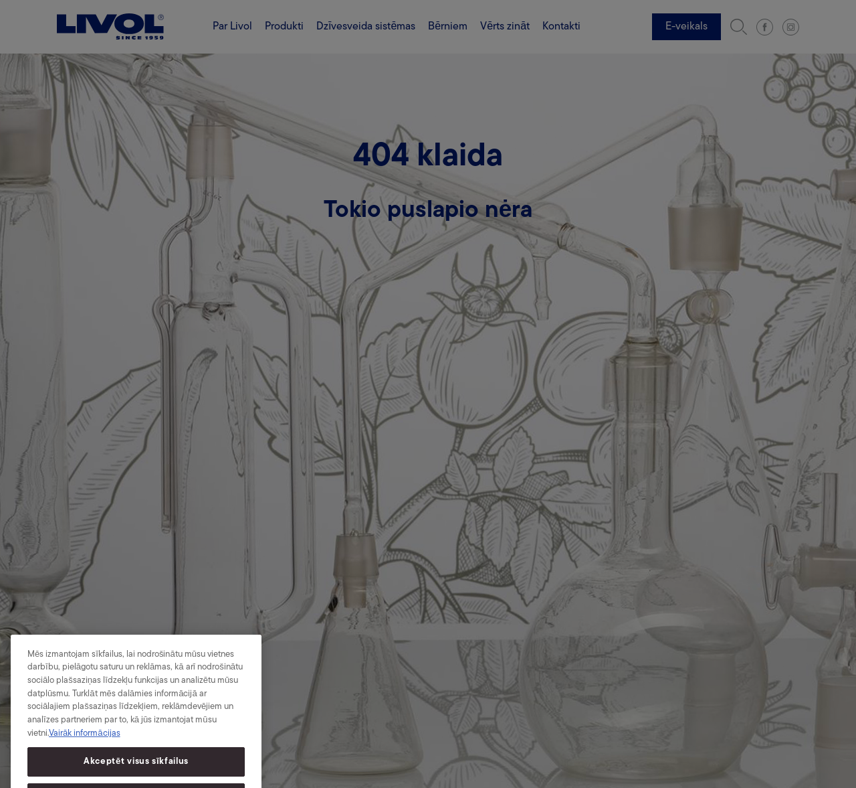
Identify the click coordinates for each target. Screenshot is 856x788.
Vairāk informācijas (84, 740)
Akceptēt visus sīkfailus (136, 768)
